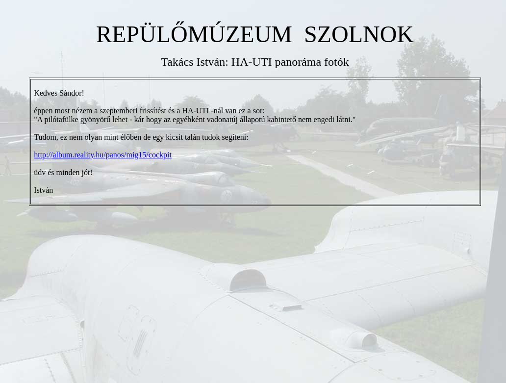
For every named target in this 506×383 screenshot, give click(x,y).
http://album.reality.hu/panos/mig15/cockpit (103, 155)
